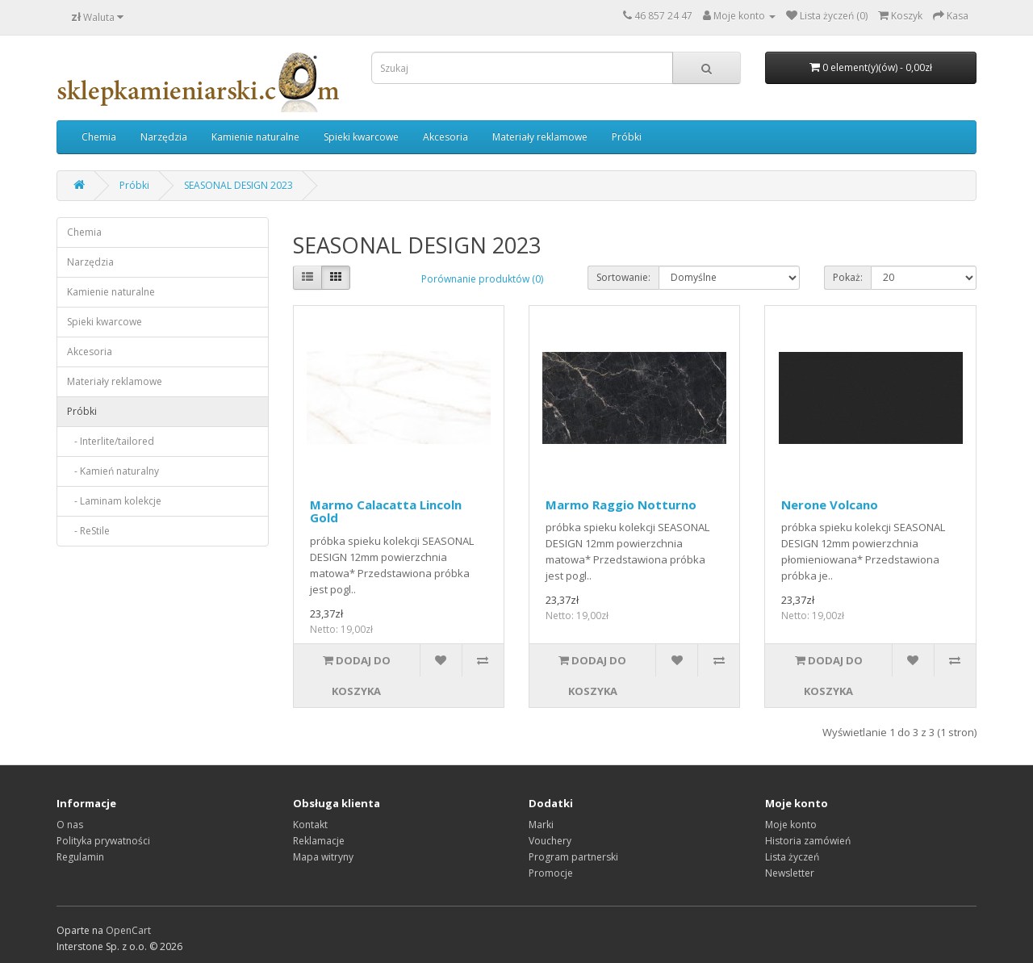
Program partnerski (573, 857)
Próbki (627, 137)
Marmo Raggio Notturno (621, 504)
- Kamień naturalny (113, 471)
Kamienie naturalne (255, 137)
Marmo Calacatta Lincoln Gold (386, 511)
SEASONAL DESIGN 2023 (238, 185)
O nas (69, 824)
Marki (541, 824)
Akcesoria (445, 137)
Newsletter (789, 873)
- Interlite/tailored (110, 441)
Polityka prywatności (103, 841)
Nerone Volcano (829, 504)
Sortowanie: (623, 277)
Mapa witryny (323, 857)
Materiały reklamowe (540, 137)
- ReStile (88, 531)
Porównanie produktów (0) (482, 279)
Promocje (551, 873)
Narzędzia (163, 137)
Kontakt (310, 824)
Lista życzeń (792, 857)
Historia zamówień (808, 841)
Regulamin (80, 857)
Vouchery (550, 841)
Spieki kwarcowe (361, 137)
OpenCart (128, 930)
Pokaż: (848, 277)
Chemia (99, 137)
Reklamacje (319, 841)
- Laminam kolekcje (114, 501)
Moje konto (791, 824)
